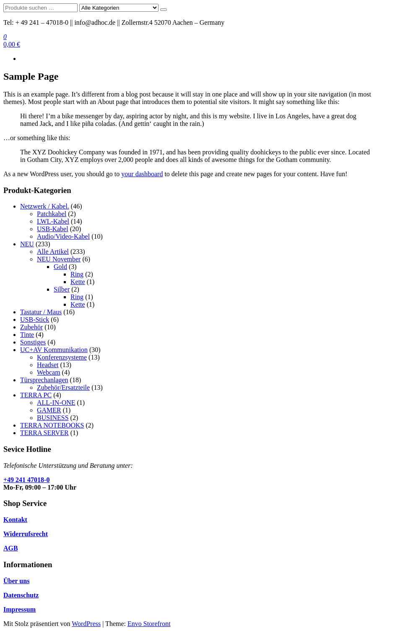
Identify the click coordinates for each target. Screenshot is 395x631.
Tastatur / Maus (41, 312)
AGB (10, 548)
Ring (76, 274)
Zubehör (31, 327)
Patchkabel (51, 213)
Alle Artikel (53, 251)
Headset (48, 364)
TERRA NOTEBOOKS (52, 425)
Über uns (16, 580)
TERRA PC (36, 395)
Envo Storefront (149, 623)
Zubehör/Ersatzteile (63, 387)
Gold (60, 266)
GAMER (49, 410)
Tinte (27, 334)
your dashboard (142, 173)
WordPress (86, 623)
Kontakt (15, 519)
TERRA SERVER (44, 432)
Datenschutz (21, 595)
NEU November (59, 259)
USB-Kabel (52, 228)
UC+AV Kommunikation (54, 349)
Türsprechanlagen (44, 379)
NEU (27, 244)
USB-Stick (34, 319)
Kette (77, 281)
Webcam (48, 372)
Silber (62, 289)
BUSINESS (53, 417)
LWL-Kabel (53, 221)
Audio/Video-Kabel (63, 236)
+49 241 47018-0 (26, 479)
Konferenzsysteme (62, 357)
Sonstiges (33, 342)
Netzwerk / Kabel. (44, 206)
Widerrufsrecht (25, 533)
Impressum (19, 609)
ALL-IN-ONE (56, 402)
